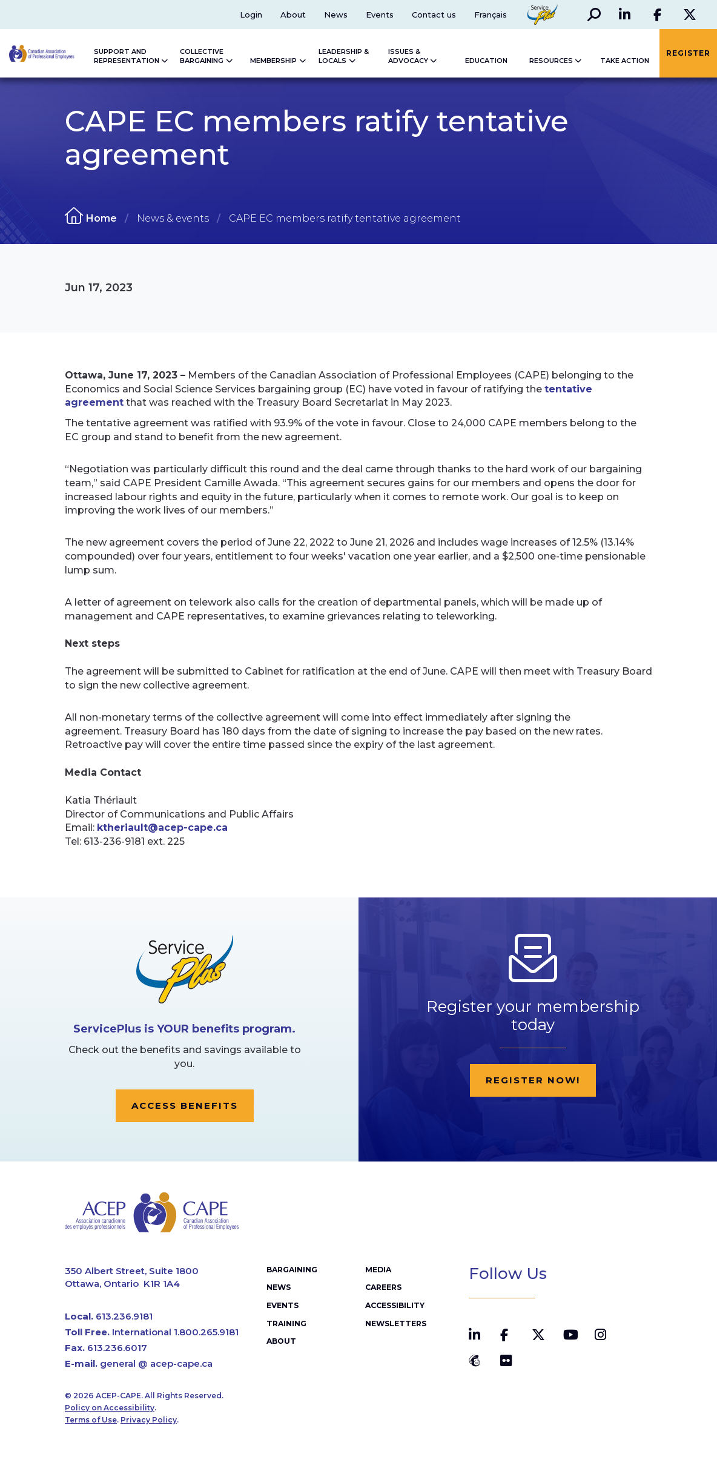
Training (286, 1324)
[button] (593, 14)
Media (378, 1271)
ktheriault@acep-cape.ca (162, 827)
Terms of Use (91, 1422)
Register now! (533, 1080)
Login (250, 14)
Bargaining (291, 1271)
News (335, 14)
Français (490, 14)
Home (101, 218)
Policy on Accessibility (109, 1409)
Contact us (433, 14)
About (292, 14)
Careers (383, 1289)
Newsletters (395, 1324)
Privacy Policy (149, 1422)
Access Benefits (184, 1105)
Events (379, 14)
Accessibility (394, 1307)
